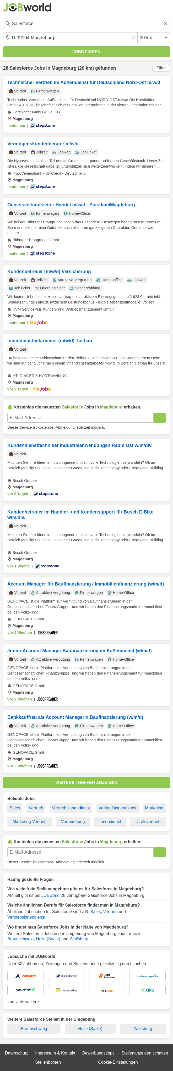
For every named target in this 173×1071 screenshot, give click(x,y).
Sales (15, 808)
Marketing (154, 808)
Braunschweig (20, 939)
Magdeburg (64, 68)
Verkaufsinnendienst (117, 808)
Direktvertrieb (148, 821)
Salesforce (21, 68)
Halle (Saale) (48, 939)
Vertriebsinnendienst (71, 808)
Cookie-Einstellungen (118, 1062)
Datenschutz (16, 1053)
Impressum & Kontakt (55, 1053)
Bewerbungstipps (98, 1053)
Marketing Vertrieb (30, 821)
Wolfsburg (78, 939)
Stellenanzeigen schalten (144, 1053)
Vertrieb (36, 808)
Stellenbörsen (48, 1062)
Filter (161, 68)
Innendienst (110, 821)
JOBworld (50, 895)
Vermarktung (73, 821)
